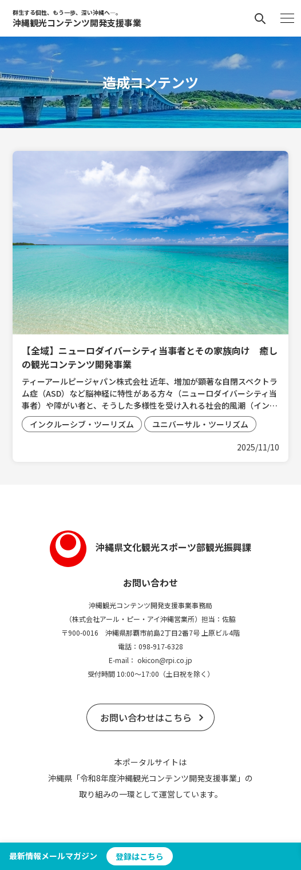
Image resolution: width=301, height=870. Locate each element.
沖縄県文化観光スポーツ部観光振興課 (150, 547)
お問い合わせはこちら (146, 717)
